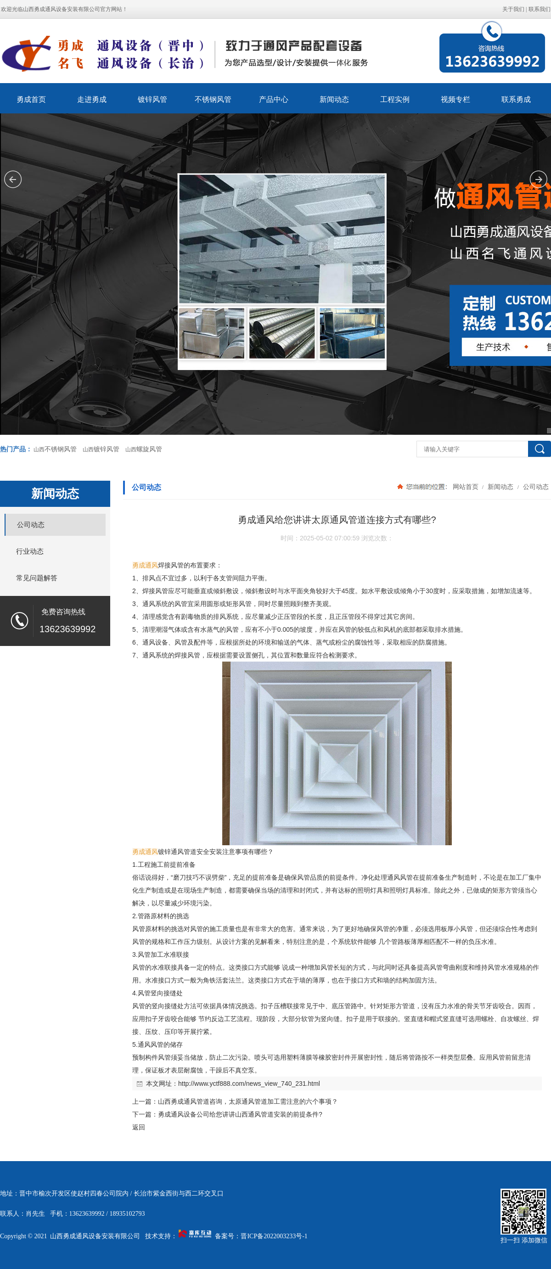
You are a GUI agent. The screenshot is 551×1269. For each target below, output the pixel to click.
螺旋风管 (149, 449)
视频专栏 (455, 99)
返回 (138, 1127)
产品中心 (273, 99)
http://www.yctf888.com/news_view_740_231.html (249, 1083)
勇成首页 (31, 99)
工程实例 (395, 99)
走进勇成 (92, 99)
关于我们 (513, 9)
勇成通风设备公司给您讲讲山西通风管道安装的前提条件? (240, 1114)
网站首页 (465, 486)
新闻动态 (334, 99)
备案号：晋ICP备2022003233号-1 (261, 1236)
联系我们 (540, 9)
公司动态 (535, 486)
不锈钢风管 (213, 99)
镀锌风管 (152, 99)
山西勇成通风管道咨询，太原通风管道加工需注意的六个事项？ (248, 1101)
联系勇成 (516, 99)
